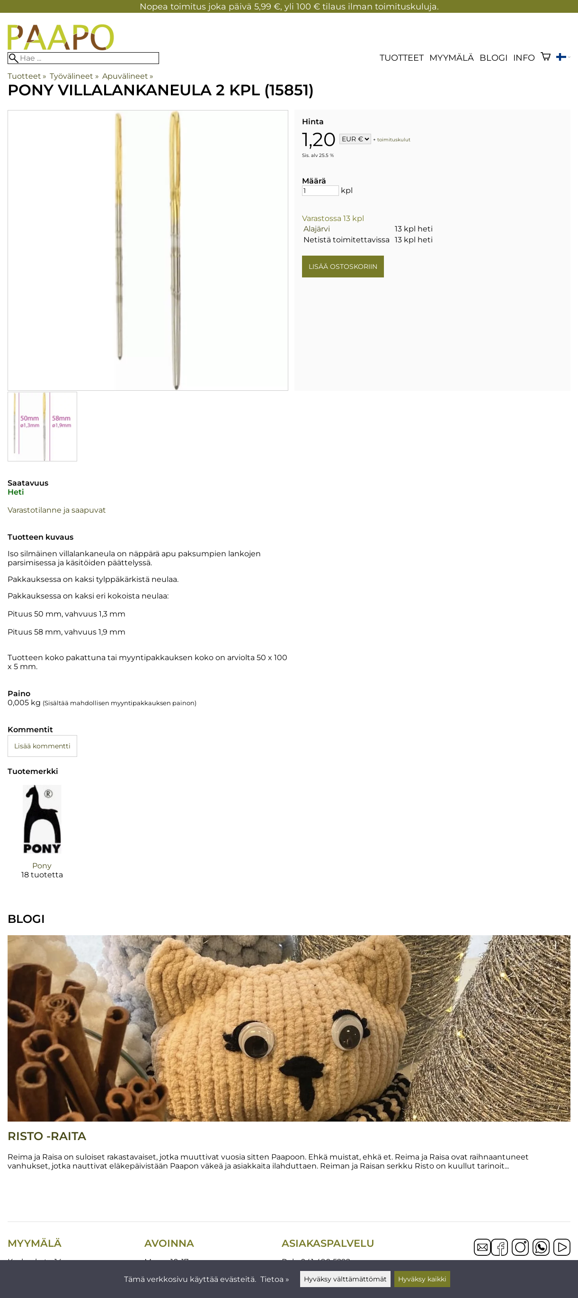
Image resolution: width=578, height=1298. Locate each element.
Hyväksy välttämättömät (345, 1279)
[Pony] (42, 840)
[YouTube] (561, 1248)
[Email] (482, 1253)
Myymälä (451, 58)
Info (524, 58)
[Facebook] (499, 1248)
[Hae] (83, 58)
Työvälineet (74, 76)
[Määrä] (320, 190)
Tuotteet (402, 58)
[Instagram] (520, 1248)
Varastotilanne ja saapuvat (57, 510)
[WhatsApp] (541, 1248)
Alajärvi (316, 228)
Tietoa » (274, 1279)
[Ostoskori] (546, 58)
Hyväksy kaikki (422, 1279)
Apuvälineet (127, 76)
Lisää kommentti (42, 746)
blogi (493, 58)
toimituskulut (393, 140)
